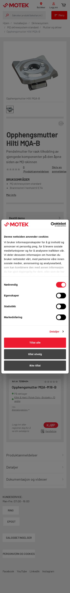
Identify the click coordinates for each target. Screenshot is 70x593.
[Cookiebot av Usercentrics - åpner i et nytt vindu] (51, 224)
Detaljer (54, 331)
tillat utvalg (35, 354)
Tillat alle (35, 342)
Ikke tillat (35, 365)
